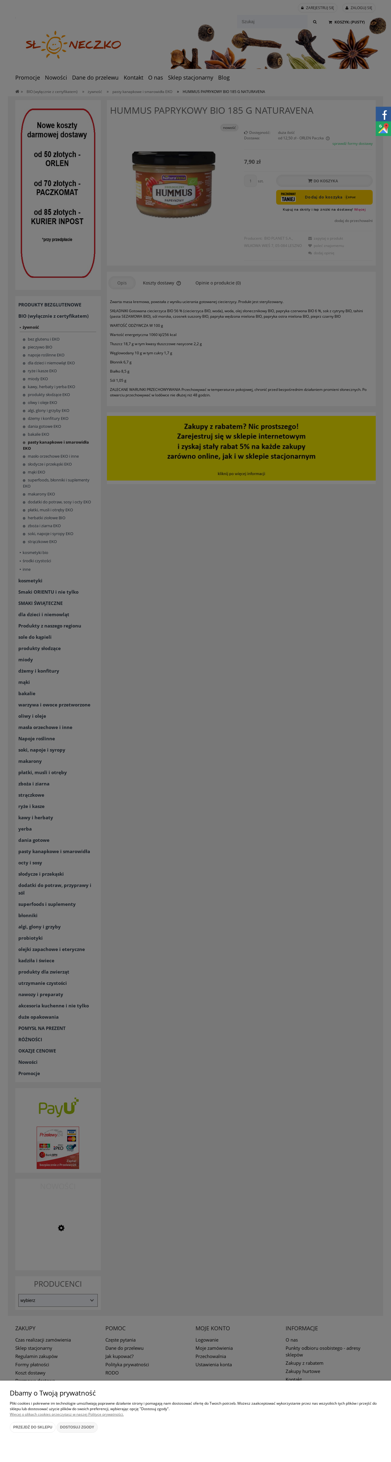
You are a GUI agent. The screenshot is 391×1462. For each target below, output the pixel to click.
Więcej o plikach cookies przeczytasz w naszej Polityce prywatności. (67, 1414)
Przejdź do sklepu (32, 1427)
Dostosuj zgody (77, 1427)
